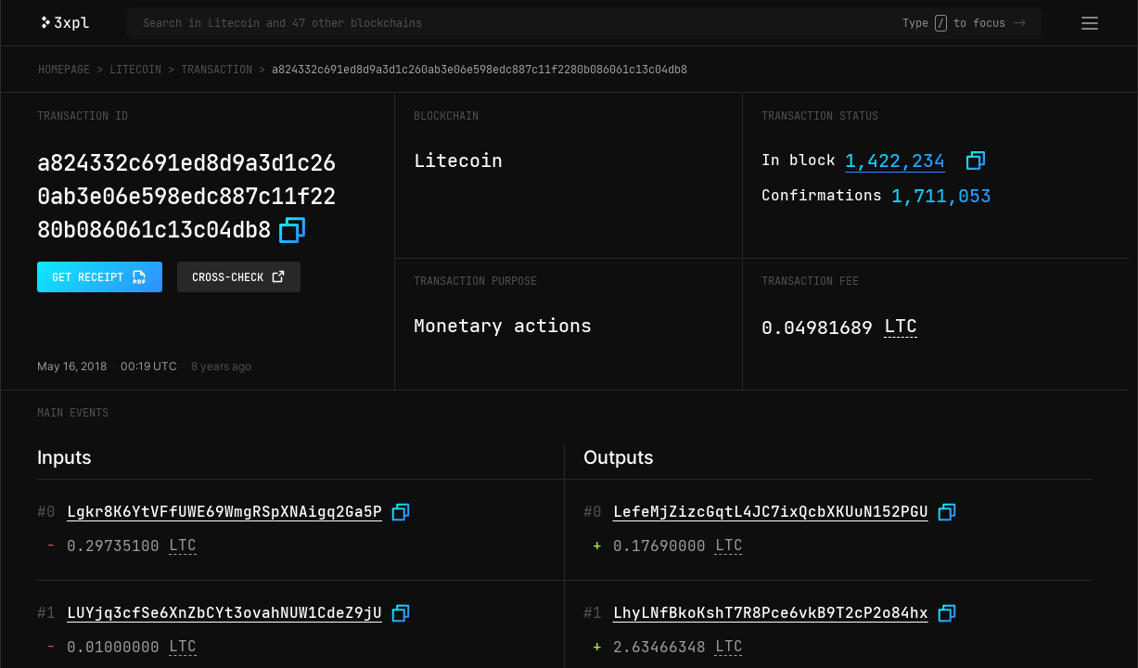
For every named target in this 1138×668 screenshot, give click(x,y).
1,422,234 (895, 160)
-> (1019, 23)
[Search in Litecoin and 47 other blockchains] (522, 23)
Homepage (64, 69)
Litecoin (135, 69)
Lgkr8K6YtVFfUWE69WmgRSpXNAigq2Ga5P (224, 511)
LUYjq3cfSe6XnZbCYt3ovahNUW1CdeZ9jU (224, 613)
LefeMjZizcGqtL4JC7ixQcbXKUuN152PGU (770, 511)
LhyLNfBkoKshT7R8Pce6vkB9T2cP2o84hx (770, 613)
